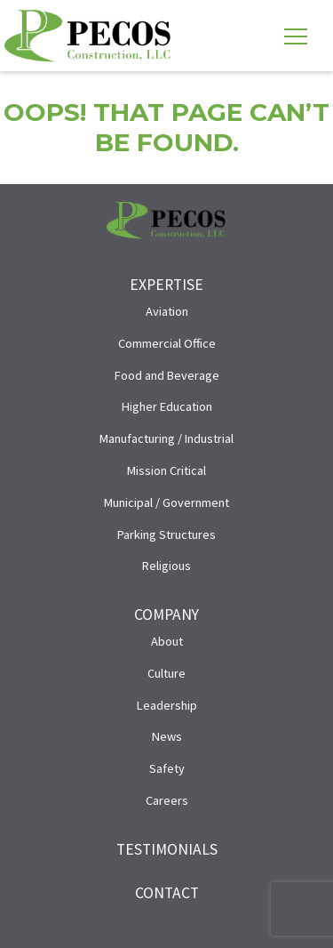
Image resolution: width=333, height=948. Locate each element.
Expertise (166, 284)
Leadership (167, 705)
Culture (166, 673)
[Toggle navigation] (295, 35)
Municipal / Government (166, 502)
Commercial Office (167, 343)
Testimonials (167, 849)
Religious (166, 566)
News (167, 736)
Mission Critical (166, 470)
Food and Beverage (167, 375)
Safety (167, 768)
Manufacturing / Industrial (166, 438)
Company (166, 614)
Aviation (167, 311)
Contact (167, 893)
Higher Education (167, 406)
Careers (167, 800)
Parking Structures (166, 534)
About (167, 641)
